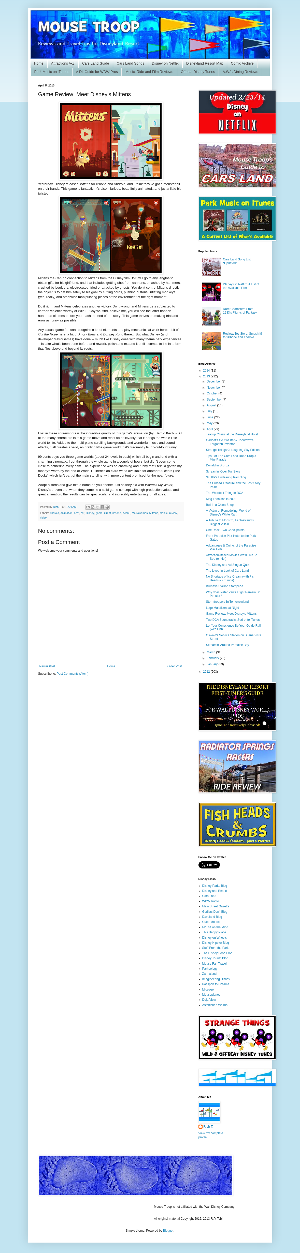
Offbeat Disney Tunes (198, 72)
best (76, 512)
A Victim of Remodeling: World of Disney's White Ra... (228, 512)
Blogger (168, 1230)
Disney (90, 512)
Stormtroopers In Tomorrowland (227, 601)
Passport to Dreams (215, 984)
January (212, 664)
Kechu (126, 512)
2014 (207, 370)
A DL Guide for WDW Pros (97, 72)
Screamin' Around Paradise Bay (227, 645)
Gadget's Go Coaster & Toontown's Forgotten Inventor (229, 442)
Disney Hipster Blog (215, 943)
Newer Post (47, 666)
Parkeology (210, 968)
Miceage (208, 989)
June (210, 417)
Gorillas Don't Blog (214, 911)
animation (67, 512)
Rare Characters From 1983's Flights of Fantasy (240, 310)
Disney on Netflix (165, 63)
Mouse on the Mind (215, 927)
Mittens (153, 512)
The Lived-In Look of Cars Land (227, 570)
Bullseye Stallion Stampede (224, 586)
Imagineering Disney (216, 979)
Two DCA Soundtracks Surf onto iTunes (233, 620)
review (173, 512)
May (210, 423)
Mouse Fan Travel (214, 963)
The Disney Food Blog (217, 953)
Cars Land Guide (95, 63)
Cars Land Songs (130, 63)
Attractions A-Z (63, 63)
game (99, 512)
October (212, 393)
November (214, 387)
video (43, 517)
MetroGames (140, 512)
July (210, 411)
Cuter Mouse (211, 922)
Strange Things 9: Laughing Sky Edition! (233, 450)
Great (107, 512)
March (211, 652)
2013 (207, 376)
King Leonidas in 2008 (221, 499)
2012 (207, 671)
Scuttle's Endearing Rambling (226, 477)
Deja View (209, 999)
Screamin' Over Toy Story (223, 471)
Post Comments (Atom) (73, 673)
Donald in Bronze (217, 465)
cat (82, 512)
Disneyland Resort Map (204, 63)
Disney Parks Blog (214, 886)
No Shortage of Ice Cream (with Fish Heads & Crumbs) (230, 578)
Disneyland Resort (214, 891)
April (210, 429)
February (213, 658)
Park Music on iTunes (51, 72)
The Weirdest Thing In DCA (224, 493)
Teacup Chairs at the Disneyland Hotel (232, 434)
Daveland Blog (212, 917)
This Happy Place (214, 932)
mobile (164, 512)
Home (39, 63)
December (214, 381)
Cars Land (209, 896)
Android (54, 512)
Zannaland (209, 974)
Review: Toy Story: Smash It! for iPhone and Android (242, 335)
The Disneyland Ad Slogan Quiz (227, 565)
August (212, 405)
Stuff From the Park (215, 948)
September (214, 399)
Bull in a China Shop (220, 505)
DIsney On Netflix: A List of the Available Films (241, 286)
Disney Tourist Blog (215, 958)
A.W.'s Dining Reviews (240, 72)
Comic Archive (242, 63)
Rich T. (208, 1126)
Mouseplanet (211, 994)
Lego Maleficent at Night (222, 608)
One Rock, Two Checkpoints (225, 530)
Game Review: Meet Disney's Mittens (231, 613)
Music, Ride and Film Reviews (149, 72)
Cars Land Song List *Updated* (237, 261)
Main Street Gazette (216, 906)
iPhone (116, 512)
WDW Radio (210, 901)
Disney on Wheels (214, 937)
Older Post (174, 666)
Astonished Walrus (215, 1005)
